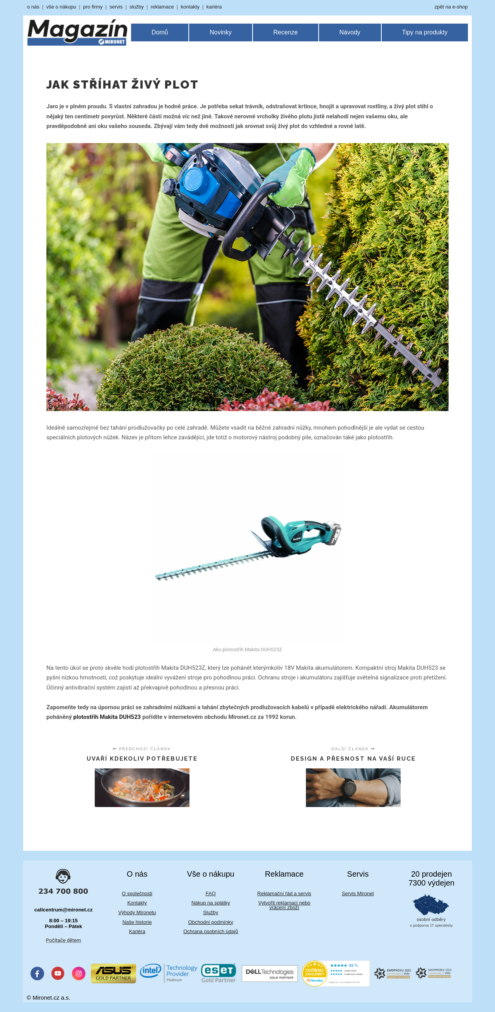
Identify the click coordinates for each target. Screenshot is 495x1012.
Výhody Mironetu (137, 912)
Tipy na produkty (424, 32)
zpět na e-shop (451, 7)
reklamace (162, 7)
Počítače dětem (63, 940)
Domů (160, 32)
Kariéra (137, 931)
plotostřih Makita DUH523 (107, 716)
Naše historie (137, 922)
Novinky (221, 32)
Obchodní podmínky (210, 922)
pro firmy (93, 7)
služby (137, 7)
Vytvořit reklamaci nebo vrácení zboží (284, 905)
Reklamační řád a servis (284, 893)
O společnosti (137, 893)
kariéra (214, 7)
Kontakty (137, 903)
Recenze (285, 32)
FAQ (211, 893)
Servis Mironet (358, 893)
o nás (33, 7)
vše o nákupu (61, 7)
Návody (350, 32)
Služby (210, 912)
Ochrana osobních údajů (210, 931)
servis (116, 7)
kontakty (190, 7)
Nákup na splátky (210, 903)
